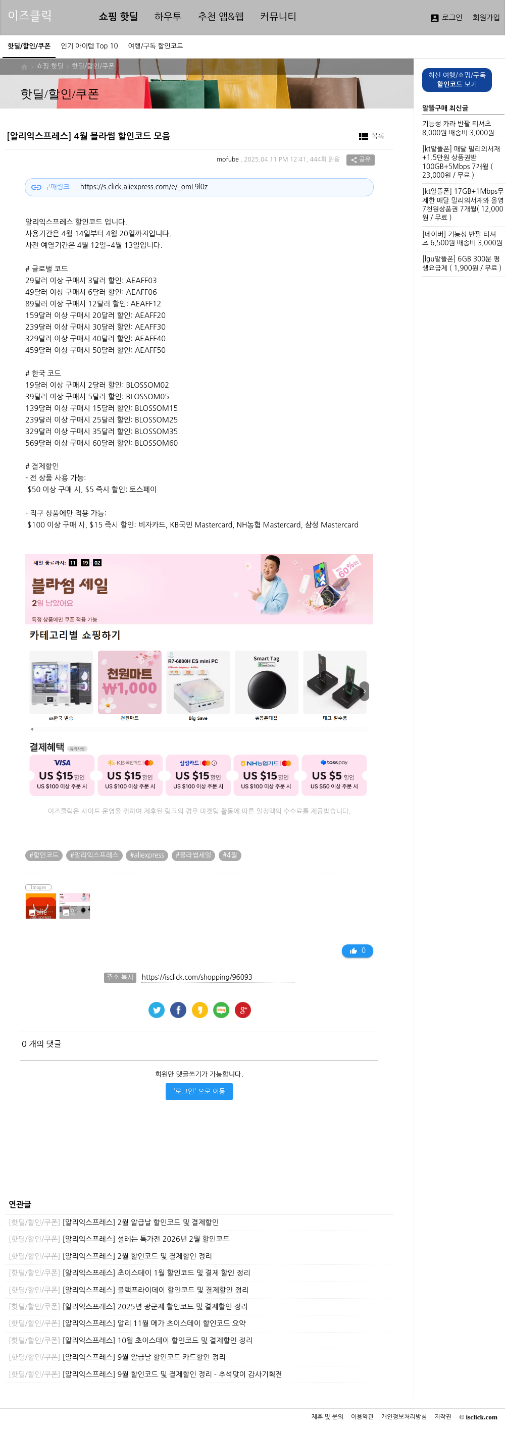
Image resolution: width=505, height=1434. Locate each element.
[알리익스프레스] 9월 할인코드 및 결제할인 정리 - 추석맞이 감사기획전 (145, 1374)
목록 (371, 136)
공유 (360, 160)
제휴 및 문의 (327, 1417)
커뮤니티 (278, 17)
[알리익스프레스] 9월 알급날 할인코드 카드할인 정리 (117, 1357)
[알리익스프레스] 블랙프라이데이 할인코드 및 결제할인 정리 (128, 1290)
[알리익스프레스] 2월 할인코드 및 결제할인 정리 (110, 1256)
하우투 (168, 17)
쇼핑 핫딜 (118, 17)
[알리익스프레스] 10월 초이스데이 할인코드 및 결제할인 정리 (130, 1340)
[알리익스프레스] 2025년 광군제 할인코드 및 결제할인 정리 (128, 1306)
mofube (228, 160)
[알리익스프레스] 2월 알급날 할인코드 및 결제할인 (114, 1222)
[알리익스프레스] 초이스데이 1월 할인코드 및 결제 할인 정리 (129, 1273)
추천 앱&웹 (221, 17)
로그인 (446, 18)
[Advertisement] (196, 1158)
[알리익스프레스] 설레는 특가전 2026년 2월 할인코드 (119, 1239)
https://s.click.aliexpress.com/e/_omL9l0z (144, 187)
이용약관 (362, 1417)
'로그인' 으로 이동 (199, 1091)
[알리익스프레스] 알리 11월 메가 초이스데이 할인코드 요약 (127, 1323)
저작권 (442, 1417)
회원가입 (486, 17)
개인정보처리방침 (404, 1417)
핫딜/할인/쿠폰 (93, 66)
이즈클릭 (30, 16)
